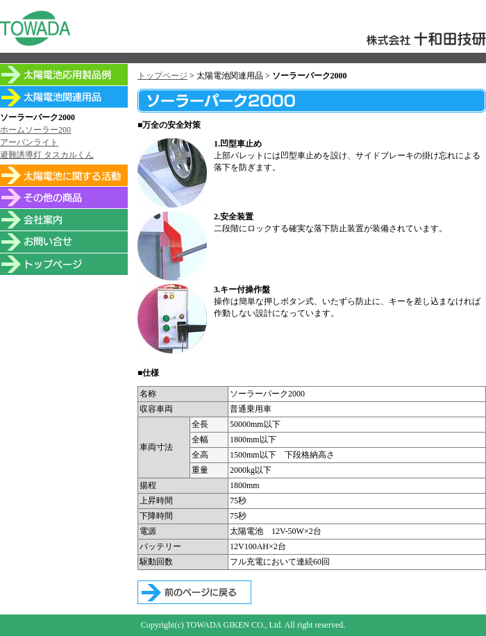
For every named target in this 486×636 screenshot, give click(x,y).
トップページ (162, 76)
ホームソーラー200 (35, 130)
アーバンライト (29, 142)
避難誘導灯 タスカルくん (47, 155)
